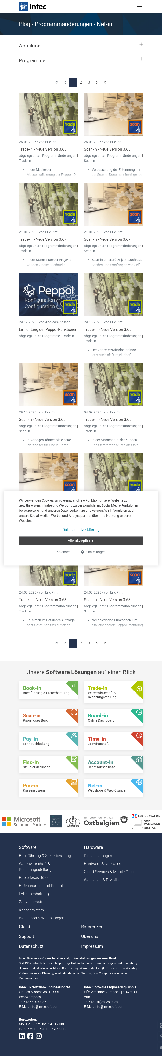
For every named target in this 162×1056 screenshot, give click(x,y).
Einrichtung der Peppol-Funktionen (48, 329)
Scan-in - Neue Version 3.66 (42, 419)
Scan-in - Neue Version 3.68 (107, 149)
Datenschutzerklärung (81, 529)
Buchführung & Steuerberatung (45, 855)
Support (26, 936)
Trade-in (25, 161)
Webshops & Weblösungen (41, 918)
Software (28, 847)
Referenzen (92, 926)
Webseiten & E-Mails (101, 880)
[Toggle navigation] (139, 6)
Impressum (92, 946)
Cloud (24, 926)
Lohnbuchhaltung (34, 894)
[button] (81, 48)
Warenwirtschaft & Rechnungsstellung (35, 867)
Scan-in (89, 161)
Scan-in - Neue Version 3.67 (107, 239)
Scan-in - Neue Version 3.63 (107, 600)
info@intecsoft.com (44, 1007)
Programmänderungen (59, 156)
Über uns (89, 936)
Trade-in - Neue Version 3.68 (42, 149)
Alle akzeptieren (81, 540)
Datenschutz (31, 946)
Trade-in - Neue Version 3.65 (107, 419)
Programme (51, 336)
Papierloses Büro (33, 877)
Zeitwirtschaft (30, 902)
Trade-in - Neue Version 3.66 (107, 329)
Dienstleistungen (98, 855)
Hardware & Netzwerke (103, 864)
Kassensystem (31, 910)
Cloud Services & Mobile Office (109, 872)
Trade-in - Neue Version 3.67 (42, 239)
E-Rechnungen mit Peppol (41, 885)
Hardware (93, 847)
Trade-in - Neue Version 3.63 (42, 600)
